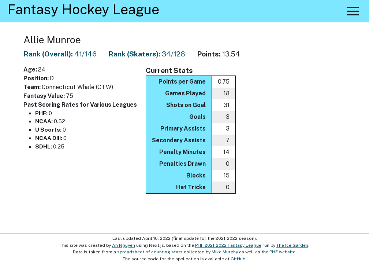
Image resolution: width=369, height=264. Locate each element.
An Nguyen (123, 245)
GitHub (238, 258)
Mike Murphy (225, 251)
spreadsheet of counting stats (150, 251)
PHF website (282, 251)
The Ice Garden (292, 245)
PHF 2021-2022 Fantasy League (228, 245)
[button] (353, 11)
